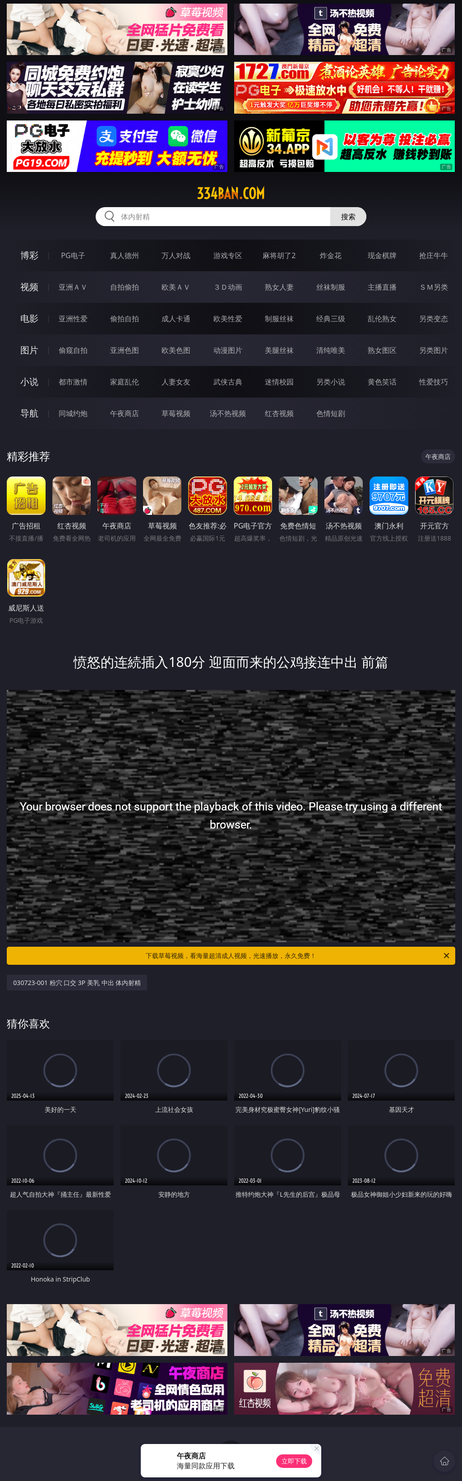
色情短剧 (330, 413)
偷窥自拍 (73, 350)
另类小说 (330, 382)
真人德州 (124, 255)
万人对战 (176, 255)
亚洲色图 (124, 350)
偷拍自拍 (124, 319)
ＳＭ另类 (433, 287)
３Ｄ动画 (227, 287)
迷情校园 (279, 382)
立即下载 (294, 1461)
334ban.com (231, 194)
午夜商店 (124, 413)
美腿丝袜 (279, 350)
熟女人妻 (279, 287)
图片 (29, 350)
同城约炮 (73, 413)
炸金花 (331, 255)
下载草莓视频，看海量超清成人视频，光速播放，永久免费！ (298, 955)
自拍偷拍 (124, 287)
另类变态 (433, 319)
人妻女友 (176, 382)
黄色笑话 (382, 382)
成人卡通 (176, 319)
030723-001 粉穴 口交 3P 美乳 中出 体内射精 (77, 982)
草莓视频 (176, 413)
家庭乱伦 (124, 382)
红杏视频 (279, 413)
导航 (29, 413)
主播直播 (382, 287)
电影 (29, 318)
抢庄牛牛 (433, 255)
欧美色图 (176, 350)
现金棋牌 (382, 255)
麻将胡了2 (279, 255)
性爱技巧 (433, 382)
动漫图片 (227, 350)
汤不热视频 (228, 413)
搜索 (348, 217)
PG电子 (73, 255)
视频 (29, 287)
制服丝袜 (279, 319)
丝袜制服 (330, 287)
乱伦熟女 (382, 319)
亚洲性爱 (73, 319)
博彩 (29, 255)
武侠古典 (227, 382)
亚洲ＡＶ (73, 287)
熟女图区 (382, 350)
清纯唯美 (330, 350)
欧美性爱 (227, 319)
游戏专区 (227, 255)
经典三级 (330, 319)
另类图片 (433, 350)
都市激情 (73, 382)
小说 (29, 381)
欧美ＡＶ (176, 287)
